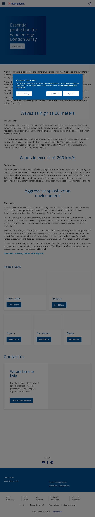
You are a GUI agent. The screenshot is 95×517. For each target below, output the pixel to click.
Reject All (71, 94)
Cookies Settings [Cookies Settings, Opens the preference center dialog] (24, 94)
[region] (48, 87)
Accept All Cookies (54, 94)
